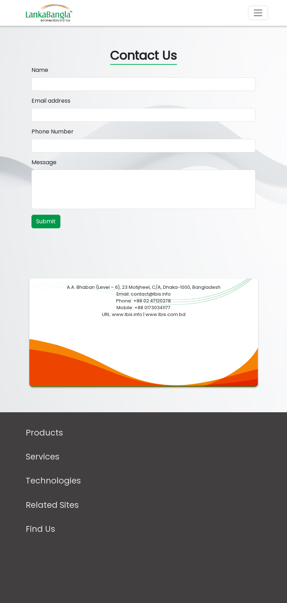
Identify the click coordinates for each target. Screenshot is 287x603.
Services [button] (42, 457)
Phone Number (52, 131)
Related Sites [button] (52, 505)
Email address (50, 101)
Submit (46, 221)
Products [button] (44, 433)
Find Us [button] (40, 529)
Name (39, 70)
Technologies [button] (53, 481)
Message (43, 162)
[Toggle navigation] (258, 13)
